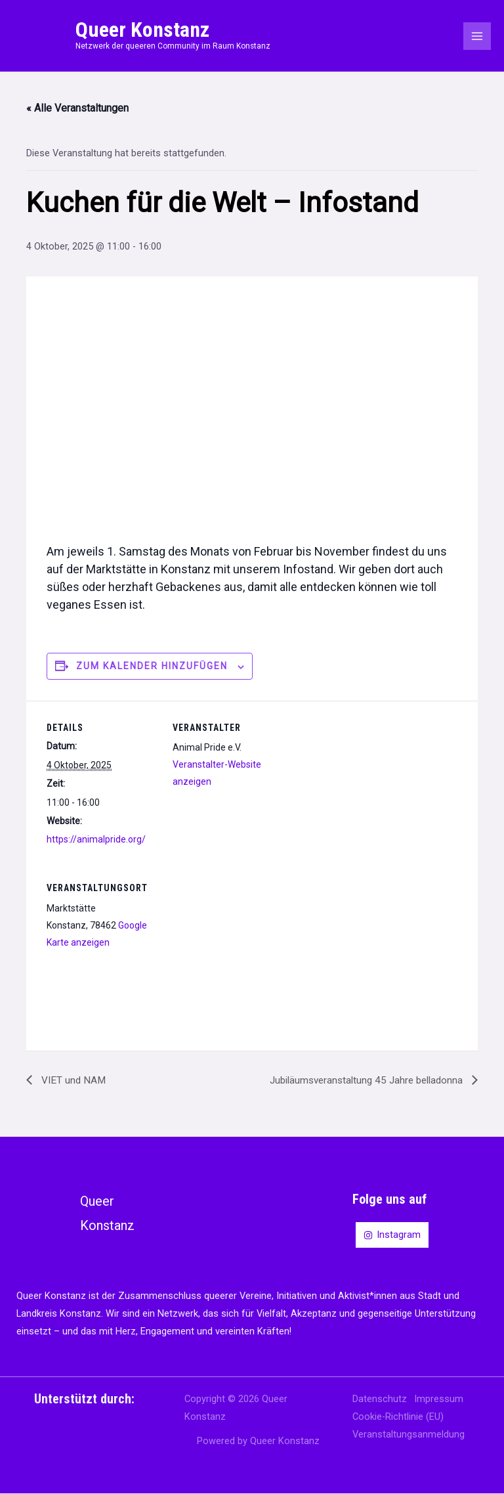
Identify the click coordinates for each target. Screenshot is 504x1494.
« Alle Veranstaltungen (77, 108)
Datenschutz (379, 1399)
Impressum (438, 1399)
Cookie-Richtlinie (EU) (398, 1417)
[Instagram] (392, 1235)
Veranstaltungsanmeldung (408, 1435)
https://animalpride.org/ (96, 839)
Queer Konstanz (142, 29)
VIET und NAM (73, 1080)
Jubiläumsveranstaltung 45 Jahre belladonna (362, 1080)
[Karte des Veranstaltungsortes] (242, 997)
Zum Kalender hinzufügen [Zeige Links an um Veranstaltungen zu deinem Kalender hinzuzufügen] (152, 666)
